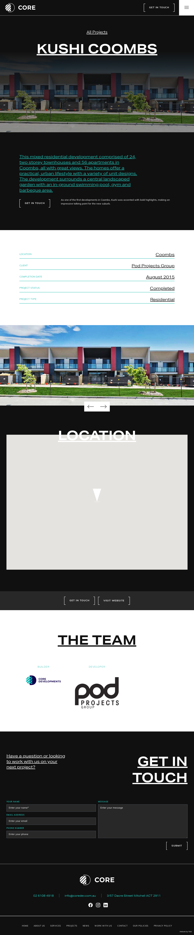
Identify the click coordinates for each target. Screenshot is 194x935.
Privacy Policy (163, 926)
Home (25, 926)
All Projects (97, 33)
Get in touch (159, 7)
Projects (71, 926)
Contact (122, 926)
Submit (177, 846)
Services (55, 926)
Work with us (103, 926)
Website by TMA (186, 932)
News (86, 926)
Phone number (15, 828)
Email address (15, 815)
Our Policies (140, 926)
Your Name (13, 802)
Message (103, 802)
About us (39, 926)
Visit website (113, 600)
